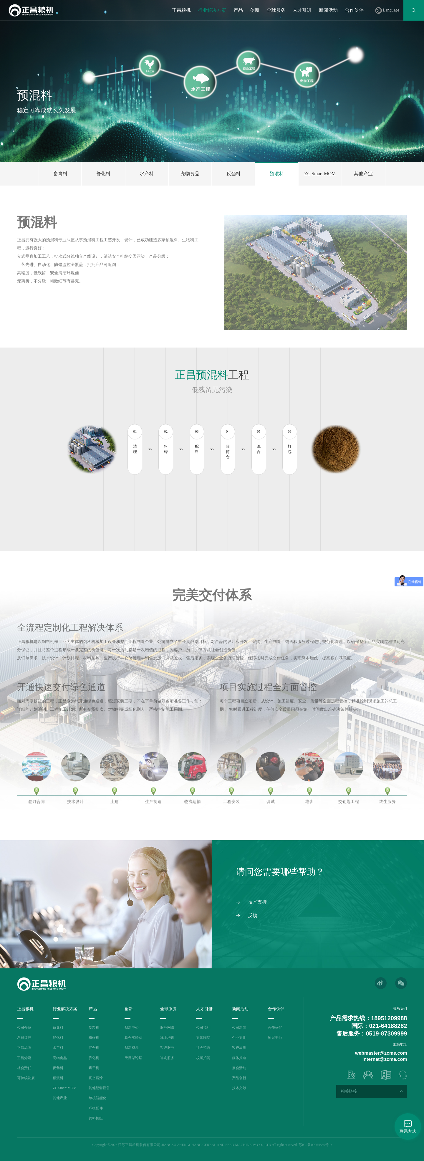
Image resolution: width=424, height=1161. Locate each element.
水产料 (58, 1048)
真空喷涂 (96, 1078)
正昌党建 (24, 1058)
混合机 (94, 1048)
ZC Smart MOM (64, 1088)
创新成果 (132, 1048)
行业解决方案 (212, 10)
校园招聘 (203, 1058)
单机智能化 (97, 1098)
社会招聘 (203, 1048)
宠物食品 (60, 1058)
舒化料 (58, 1038)
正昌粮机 (181, 10)
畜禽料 (58, 1028)
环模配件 (96, 1108)
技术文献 (239, 1088)
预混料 (58, 1078)
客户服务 (167, 1048)
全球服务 (276, 10)
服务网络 (167, 1028)
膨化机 (94, 1058)
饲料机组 (96, 1118)
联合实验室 (133, 1038)
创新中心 (132, 1028)
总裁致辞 (24, 1038)
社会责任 (24, 1068)
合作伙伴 (354, 10)
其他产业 (60, 1098)
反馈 (252, 915)
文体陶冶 (203, 1038)
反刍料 (58, 1068)
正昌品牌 (24, 1048)
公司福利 (203, 1028)
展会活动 (239, 1068)
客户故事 (239, 1048)
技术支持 (257, 901)
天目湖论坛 (133, 1058)
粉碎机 (94, 1038)
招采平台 (275, 1038)
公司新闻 (239, 1028)
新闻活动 (328, 10)
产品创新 (239, 1078)
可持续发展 (26, 1078)
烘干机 (94, 1068)
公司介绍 (24, 1028)
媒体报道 (239, 1058)
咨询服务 (167, 1058)
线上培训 (167, 1038)
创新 (254, 10)
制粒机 (94, 1028)
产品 (238, 10)
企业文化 (239, 1038)
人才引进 (302, 10)
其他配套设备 (99, 1088)
